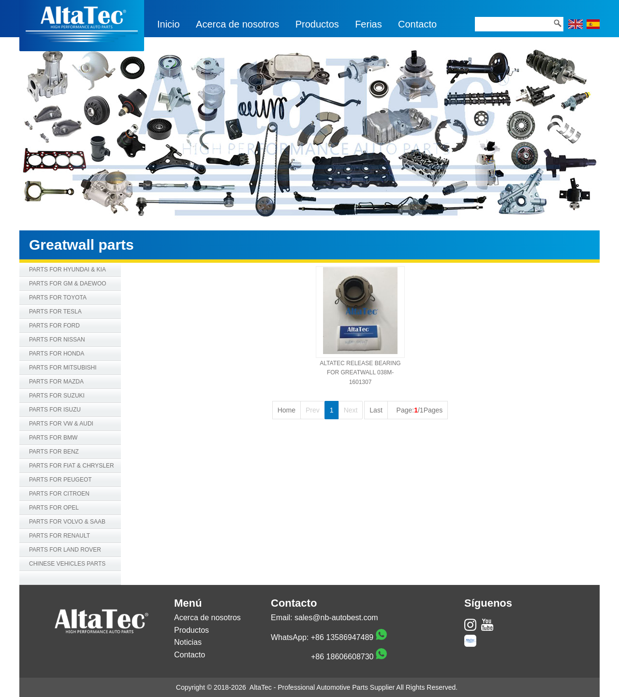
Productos (317, 24)
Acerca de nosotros (237, 24)
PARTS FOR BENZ (54, 451)
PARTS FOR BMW (53, 437)
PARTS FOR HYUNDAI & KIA (67, 269)
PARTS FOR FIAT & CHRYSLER (71, 465)
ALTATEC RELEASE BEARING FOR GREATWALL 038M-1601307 (360, 372)
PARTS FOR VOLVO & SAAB (67, 521)
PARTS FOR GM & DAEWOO (67, 283)
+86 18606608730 (342, 657)
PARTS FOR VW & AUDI (61, 423)
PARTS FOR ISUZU (55, 409)
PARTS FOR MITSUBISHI (63, 367)
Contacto (417, 24)
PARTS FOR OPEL (54, 507)
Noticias (188, 642)
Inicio (168, 24)
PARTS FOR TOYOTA (58, 297)
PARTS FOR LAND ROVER (65, 549)
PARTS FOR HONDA (56, 353)
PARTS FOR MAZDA (56, 381)
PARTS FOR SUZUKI (57, 395)
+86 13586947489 (342, 637)
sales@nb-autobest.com (336, 617)
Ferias (368, 24)
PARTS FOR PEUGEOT (60, 479)
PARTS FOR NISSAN (57, 339)
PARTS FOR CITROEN (59, 493)
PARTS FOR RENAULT (59, 535)
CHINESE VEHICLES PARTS (67, 563)
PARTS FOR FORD (54, 325)
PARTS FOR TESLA (55, 311)
